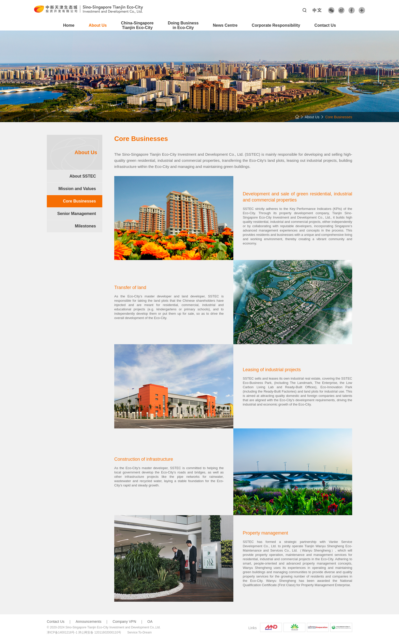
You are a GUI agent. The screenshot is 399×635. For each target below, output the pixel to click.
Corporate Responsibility (276, 25)
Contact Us (325, 25)
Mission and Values (77, 188)
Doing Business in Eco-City (183, 25)
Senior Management (76, 213)
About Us (98, 25)
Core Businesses (79, 201)
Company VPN (124, 621)
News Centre (225, 25)
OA (149, 621)
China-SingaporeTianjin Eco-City (137, 25)
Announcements (88, 621)
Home (68, 25)
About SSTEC (82, 176)
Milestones (85, 226)
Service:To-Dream (139, 632)
